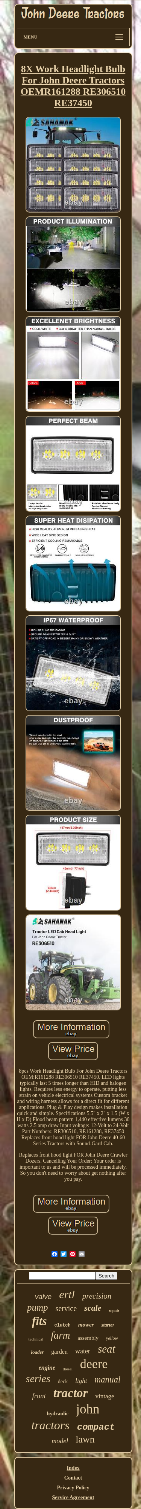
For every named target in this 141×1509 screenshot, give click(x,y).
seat (106, 1349)
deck (63, 1381)
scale (92, 1308)
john (87, 1409)
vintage (104, 1396)
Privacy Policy (73, 1487)
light (81, 1380)
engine (47, 1367)
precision (96, 1295)
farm (60, 1335)
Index (73, 1468)
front (39, 1396)
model (60, 1441)
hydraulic (58, 1413)
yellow (112, 1338)
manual (107, 1379)
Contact (73, 1478)
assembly (88, 1338)
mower (86, 1325)
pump (37, 1307)
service (66, 1308)
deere (94, 1364)
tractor (70, 1393)
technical (36, 1339)
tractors (50, 1425)
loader (37, 1352)
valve (43, 1296)
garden (59, 1351)
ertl (67, 1294)
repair (114, 1311)
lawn (85, 1439)
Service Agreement (73, 1497)
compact (96, 1427)
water (82, 1351)
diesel (68, 1369)
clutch (63, 1325)
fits (39, 1321)
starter (107, 1325)
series (38, 1378)
